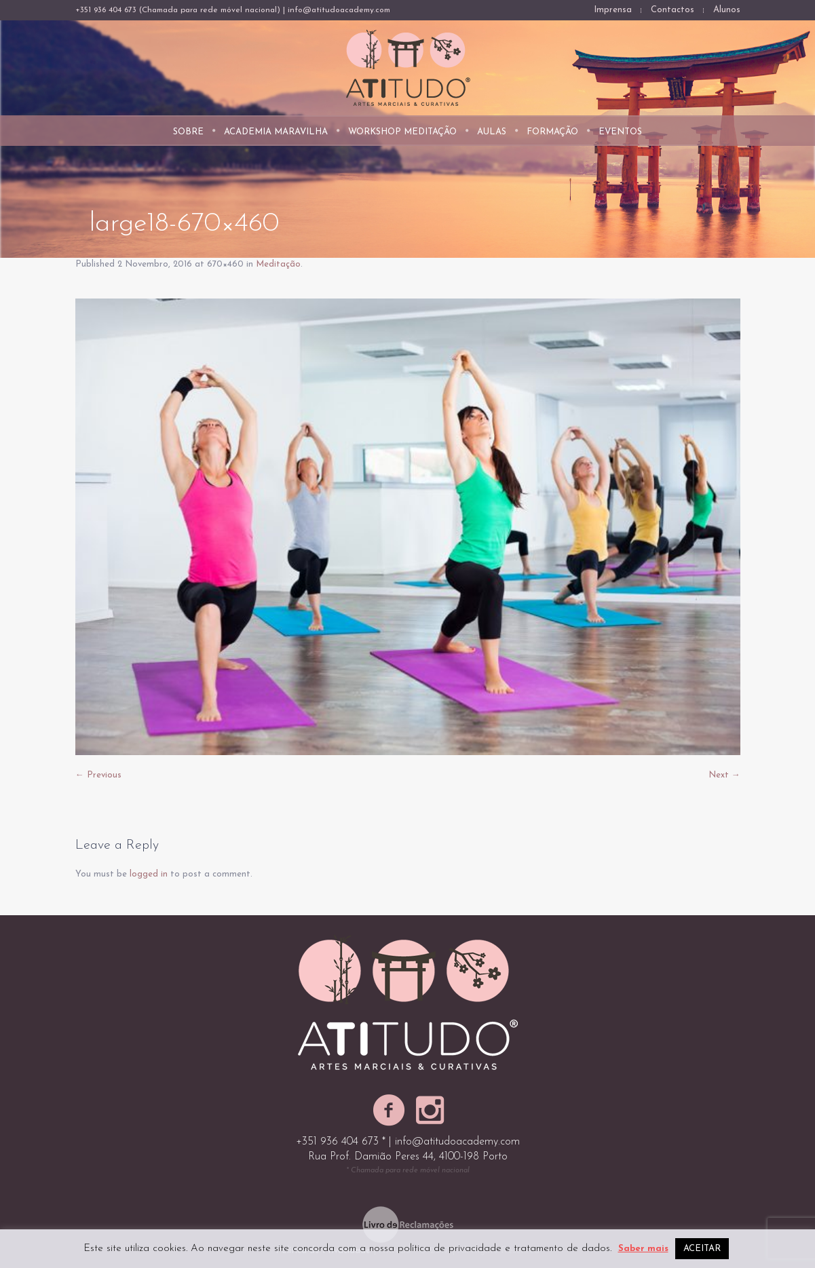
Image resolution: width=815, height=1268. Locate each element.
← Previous (98, 775)
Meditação (278, 264)
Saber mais (643, 1248)
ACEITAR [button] (702, 1248)
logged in (149, 874)
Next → (724, 775)
